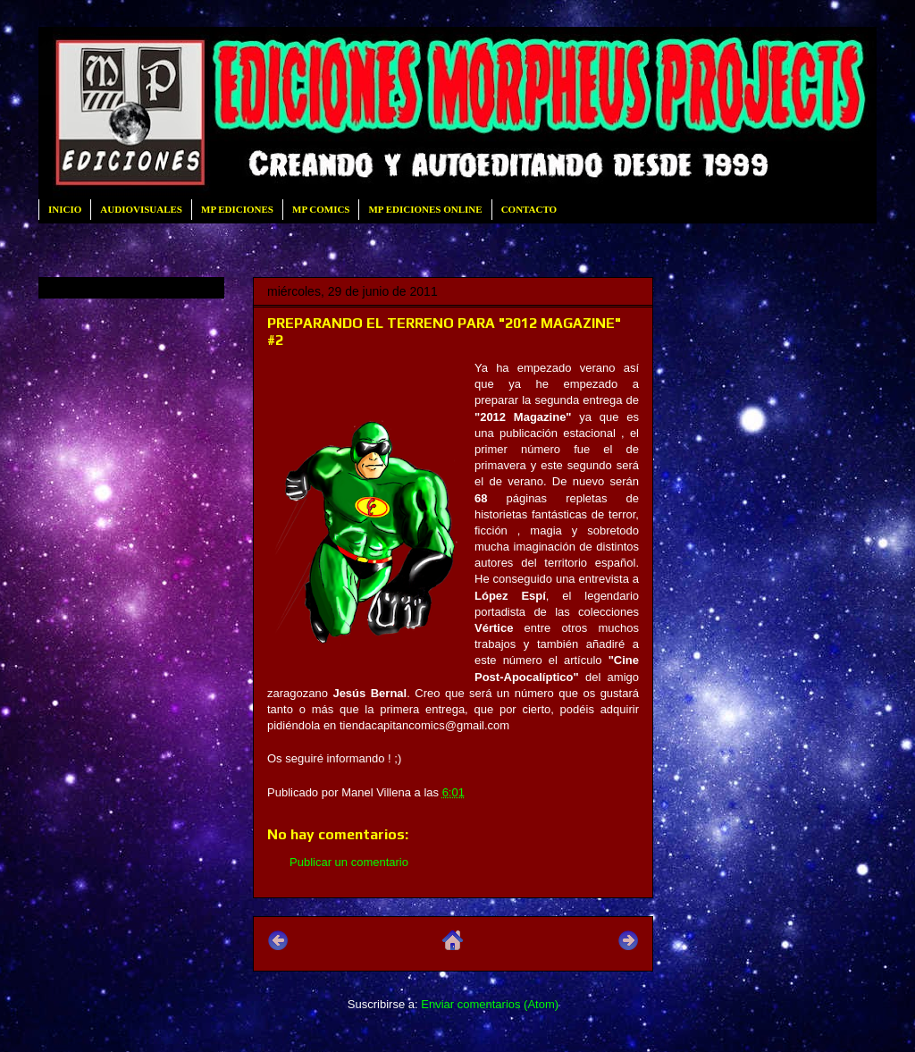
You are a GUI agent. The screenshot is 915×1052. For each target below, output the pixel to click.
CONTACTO (529, 209)
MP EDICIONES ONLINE (425, 209)
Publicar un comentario (349, 862)
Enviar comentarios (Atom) (489, 1004)
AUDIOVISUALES (141, 209)
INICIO (64, 209)
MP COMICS (320, 209)
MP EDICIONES (237, 209)
